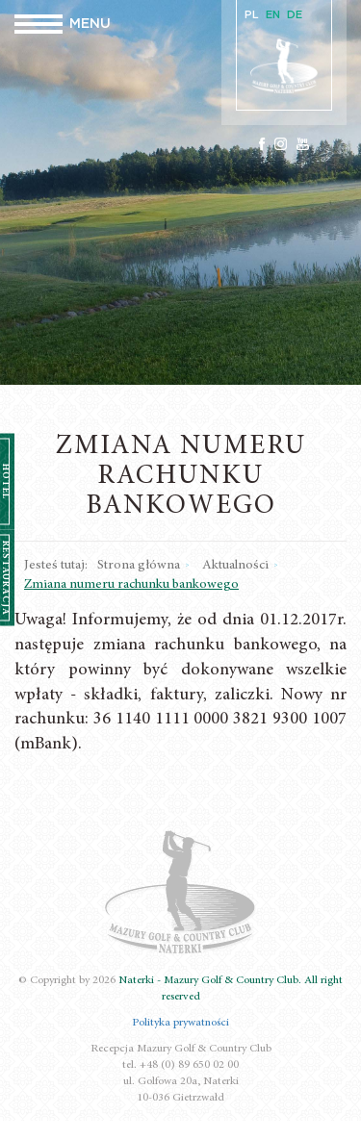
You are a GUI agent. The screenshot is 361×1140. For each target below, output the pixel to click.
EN (273, 15)
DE (294, 15)
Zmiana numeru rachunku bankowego (131, 585)
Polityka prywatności (180, 1022)
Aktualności (235, 565)
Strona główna (138, 565)
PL (252, 15)
